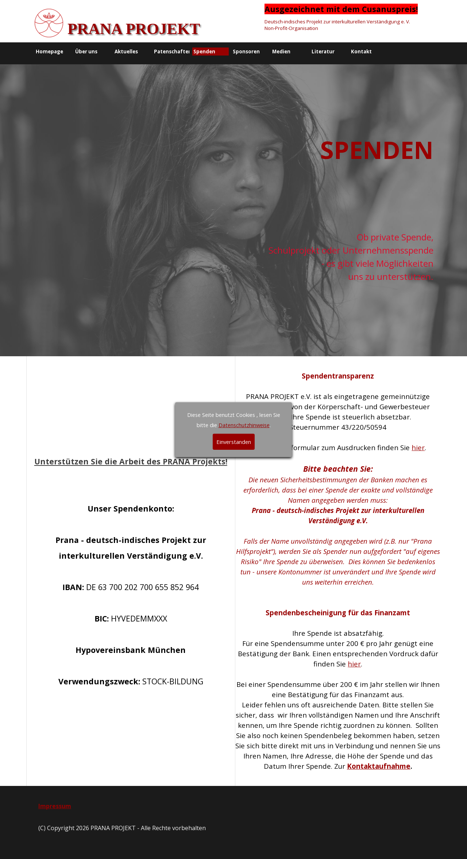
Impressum (54, 806)
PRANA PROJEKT (133, 28)
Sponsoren (246, 51)
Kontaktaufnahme (378, 766)
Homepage (49, 51)
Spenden (204, 51)
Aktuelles (126, 51)
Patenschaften (173, 51)
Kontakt (361, 51)
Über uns (86, 51)
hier (418, 447)
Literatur (323, 51)
